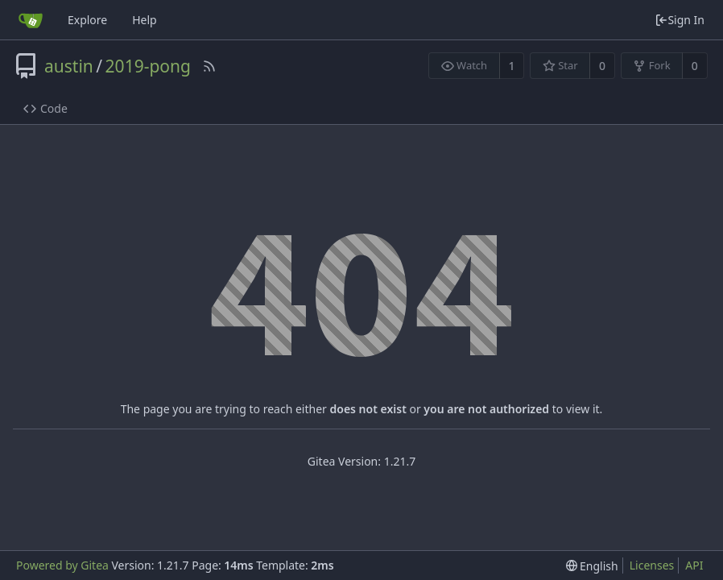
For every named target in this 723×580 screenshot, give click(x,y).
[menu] (592, 566)
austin (68, 66)
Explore (87, 19)
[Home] (30, 20)
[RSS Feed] (209, 66)
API (694, 565)
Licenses (652, 565)
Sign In (679, 19)
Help (144, 19)
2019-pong (148, 66)
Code (45, 108)
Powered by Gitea (62, 565)
